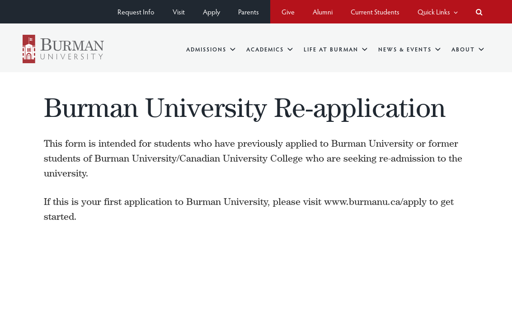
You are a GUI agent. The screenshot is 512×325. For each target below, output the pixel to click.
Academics (269, 49)
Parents (248, 11)
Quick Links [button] (438, 11)
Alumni (323, 11)
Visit (179, 11)
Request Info (136, 11)
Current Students (375, 11)
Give (288, 11)
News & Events (409, 49)
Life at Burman (335, 49)
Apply (211, 11)
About (467, 49)
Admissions (210, 49)
